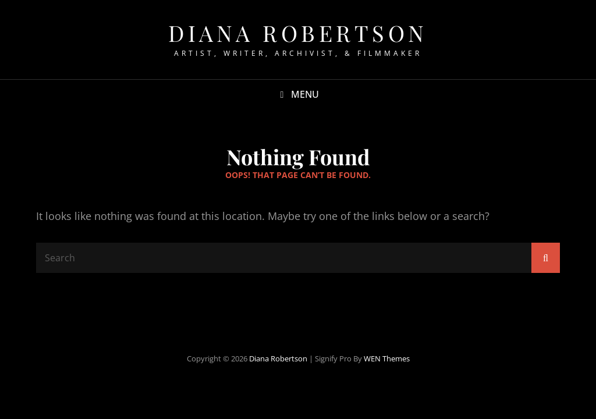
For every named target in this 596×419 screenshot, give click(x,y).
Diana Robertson (298, 33)
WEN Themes (387, 358)
